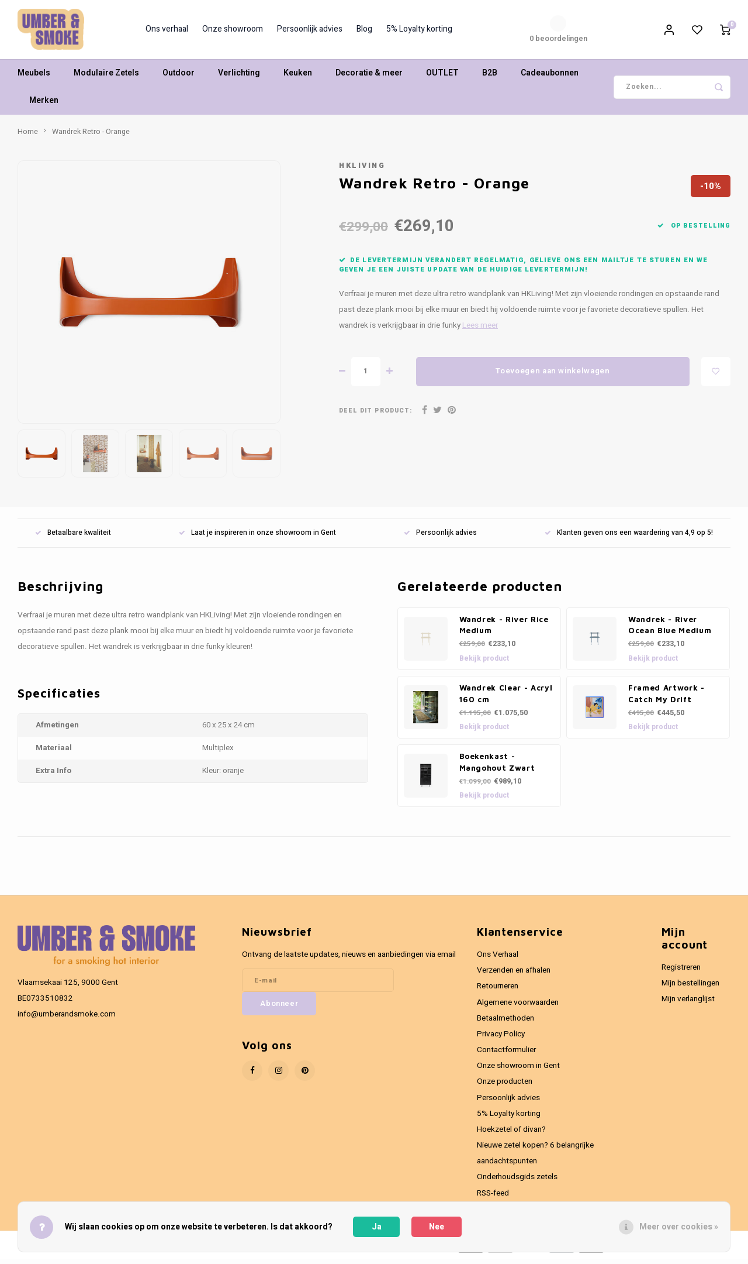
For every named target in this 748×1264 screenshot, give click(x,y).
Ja (377, 1227)
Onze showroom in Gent (518, 1071)
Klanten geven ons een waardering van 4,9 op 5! (629, 538)
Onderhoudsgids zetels (517, 1183)
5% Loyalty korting (419, 32)
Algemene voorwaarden (518, 1008)
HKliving (362, 171)
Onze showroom (232, 32)
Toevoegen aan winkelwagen (553, 377)
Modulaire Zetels (106, 79)
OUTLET (442, 79)
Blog (364, 32)
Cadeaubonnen (550, 79)
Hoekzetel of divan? (511, 1135)
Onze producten (504, 1087)
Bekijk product (484, 663)
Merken (43, 106)
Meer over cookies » (678, 1227)
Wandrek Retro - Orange (91, 137)
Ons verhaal (167, 32)
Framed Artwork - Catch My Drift (666, 698)
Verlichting (239, 79)
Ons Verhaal (497, 960)
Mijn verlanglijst (688, 1005)
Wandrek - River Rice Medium (504, 630)
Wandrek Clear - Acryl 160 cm (506, 698)
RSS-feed (493, 1198)
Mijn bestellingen (690, 989)
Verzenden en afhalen (513, 976)
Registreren (681, 973)
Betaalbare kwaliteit (73, 538)
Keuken (297, 79)
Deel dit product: (375, 415)
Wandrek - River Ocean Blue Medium (669, 630)
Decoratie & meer (369, 79)
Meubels (34, 79)
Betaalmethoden (505, 1023)
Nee (436, 1227)
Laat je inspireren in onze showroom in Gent (257, 538)
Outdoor (178, 79)
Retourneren (497, 992)
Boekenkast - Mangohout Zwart (497, 767)
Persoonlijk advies (309, 32)
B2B (489, 79)
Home (28, 137)
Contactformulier (506, 1056)
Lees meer (480, 330)
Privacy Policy (501, 1039)
